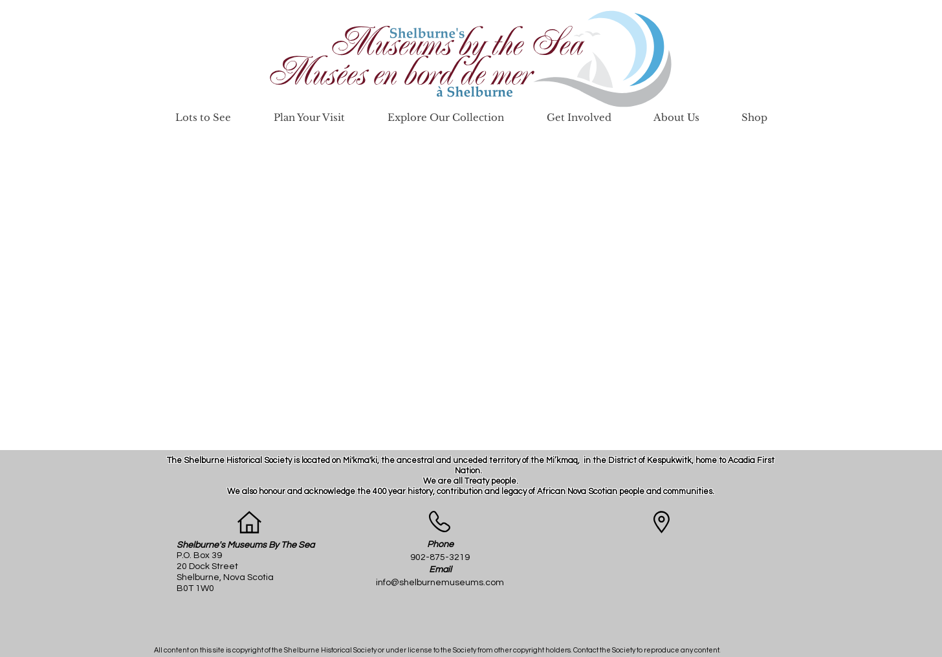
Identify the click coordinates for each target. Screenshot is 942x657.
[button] (203, 117)
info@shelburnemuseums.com (440, 582)
